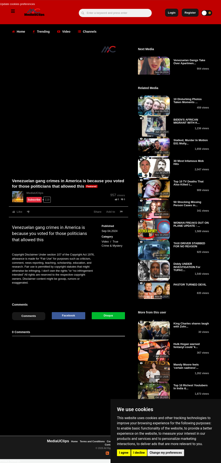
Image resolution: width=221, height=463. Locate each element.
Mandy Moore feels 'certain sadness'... (186, 366)
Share (97, 211)
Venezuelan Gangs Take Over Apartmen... (189, 62)
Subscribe (34, 199)
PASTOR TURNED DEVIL (190, 284)
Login (171, 12)
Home (18, 31)
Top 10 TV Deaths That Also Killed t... (189, 183)
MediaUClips (35, 193)
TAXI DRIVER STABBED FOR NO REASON (189, 245)
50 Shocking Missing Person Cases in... (187, 203)
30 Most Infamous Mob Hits (189, 162)
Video (63, 31)
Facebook (68, 315)
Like (17, 211)
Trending (41, 31)
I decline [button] (139, 452)
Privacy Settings (10, 461)
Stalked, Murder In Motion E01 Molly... (191, 142)
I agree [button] (123, 452)
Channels (87, 31)
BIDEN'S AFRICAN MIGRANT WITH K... (187, 121)
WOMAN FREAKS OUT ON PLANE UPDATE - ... (191, 224)
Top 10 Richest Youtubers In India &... (191, 387)
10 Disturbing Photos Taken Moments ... (188, 100)
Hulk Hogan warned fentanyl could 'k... (187, 345)
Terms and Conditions (92, 441)
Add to (110, 211)
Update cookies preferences (17, 4)
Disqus (108, 315)
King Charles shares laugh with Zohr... (191, 325)
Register (190, 12)
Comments (28, 316)
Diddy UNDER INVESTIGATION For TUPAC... (187, 267)
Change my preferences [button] (166, 452)
